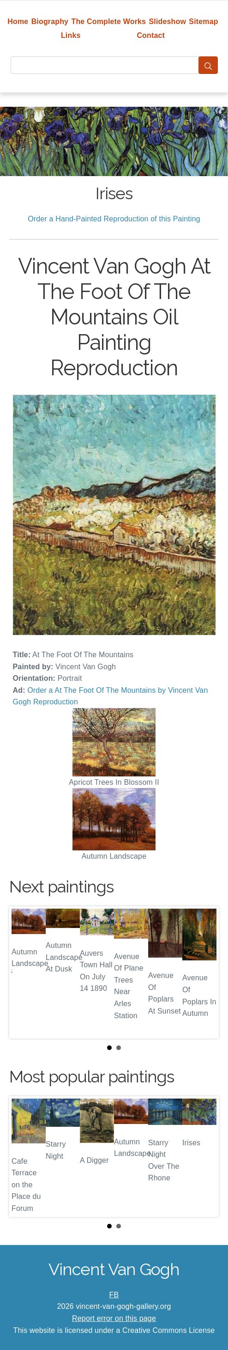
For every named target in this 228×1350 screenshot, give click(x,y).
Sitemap (203, 21)
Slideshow (167, 21)
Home (17, 21)
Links (71, 35)
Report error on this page (114, 1318)
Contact (151, 35)
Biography (50, 21)
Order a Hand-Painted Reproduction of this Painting (114, 219)
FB (114, 1295)
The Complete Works (108, 21)
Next (204, 972)
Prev (23, 972)
